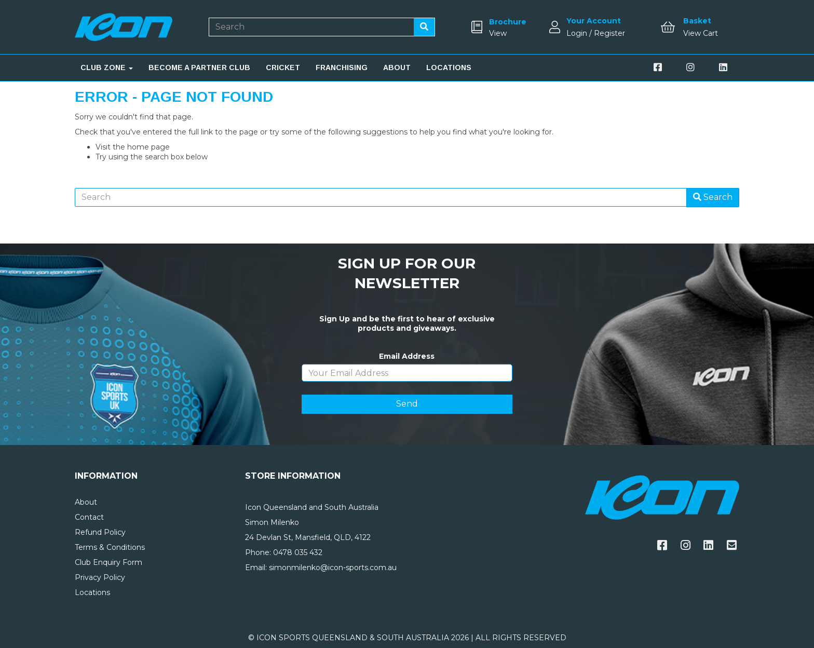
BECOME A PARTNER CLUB (199, 67)
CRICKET (283, 67)
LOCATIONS (448, 67)
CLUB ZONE (106, 67)
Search (712, 197)
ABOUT (397, 67)
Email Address (407, 356)
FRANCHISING (342, 67)
